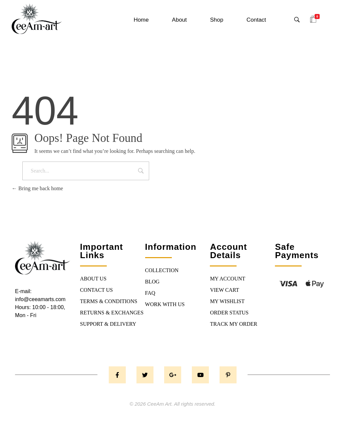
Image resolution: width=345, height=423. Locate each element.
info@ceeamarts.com (40, 299)
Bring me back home (37, 188)
